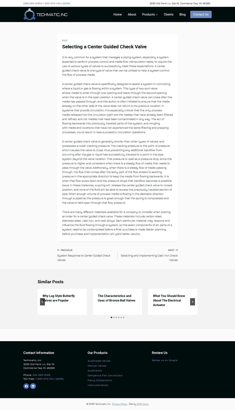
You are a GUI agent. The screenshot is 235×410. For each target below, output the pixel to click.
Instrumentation (98, 385)
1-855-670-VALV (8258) (56, 3)
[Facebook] (26, 386)
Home (118, 14)
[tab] (111, 317)
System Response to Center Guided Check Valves (86, 255)
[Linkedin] (33, 386)
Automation (95, 370)
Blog (183, 14)
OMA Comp (143, 404)
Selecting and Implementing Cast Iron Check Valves (149, 255)
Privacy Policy (119, 404)
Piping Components (100, 380)
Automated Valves (99, 360)
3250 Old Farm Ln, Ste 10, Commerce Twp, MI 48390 (180, 3)
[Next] (192, 301)
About (132, 14)
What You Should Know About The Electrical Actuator (169, 300)
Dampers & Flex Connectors (105, 375)
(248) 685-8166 (32, 3)
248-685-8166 (41, 375)
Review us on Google (164, 360)
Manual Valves (97, 365)
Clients (168, 14)
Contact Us (201, 14)
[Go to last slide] (42, 301)
